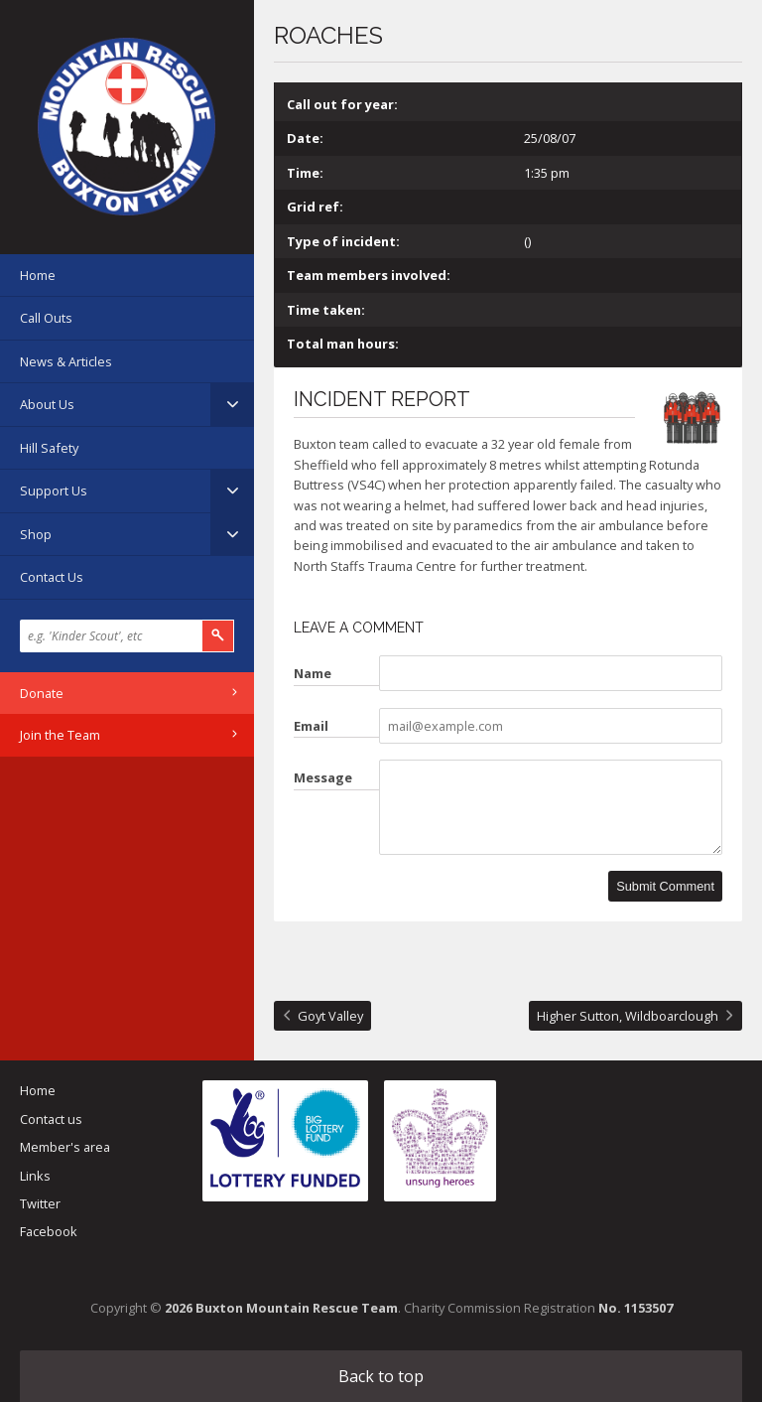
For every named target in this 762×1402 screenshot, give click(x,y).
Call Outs (46, 318)
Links (35, 1176)
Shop (36, 534)
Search (218, 636)
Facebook (48, 1231)
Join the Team (60, 735)
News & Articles (66, 361)
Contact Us (51, 577)
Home (38, 275)
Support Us (53, 490)
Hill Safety (49, 448)
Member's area (65, 1147)
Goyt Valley (330, 1016)
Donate (42, 693)
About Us (47, 404)
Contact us (51, 1119)
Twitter (40, 1203)
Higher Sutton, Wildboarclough (627, 1016)
